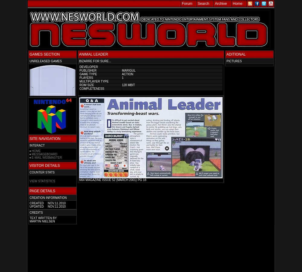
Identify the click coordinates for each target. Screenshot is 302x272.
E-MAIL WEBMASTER (47, 157)
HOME (36, 151)
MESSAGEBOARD (44, 154)
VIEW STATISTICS (42, 181)
